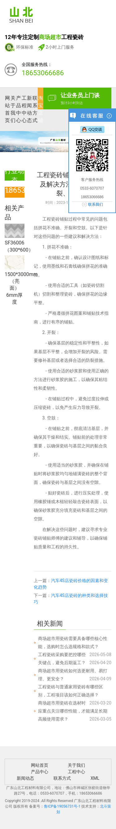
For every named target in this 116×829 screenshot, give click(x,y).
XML (95, 778)
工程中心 (24, 109)
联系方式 (34, 109)
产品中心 (18, 109)
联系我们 (95, 204)
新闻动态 (29, 109)
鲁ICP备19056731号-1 (62, 806)
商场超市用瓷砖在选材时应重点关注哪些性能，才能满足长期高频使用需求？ (72, 711)
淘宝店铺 (40, 109)
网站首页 (7, 109)
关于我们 (13, 109)
